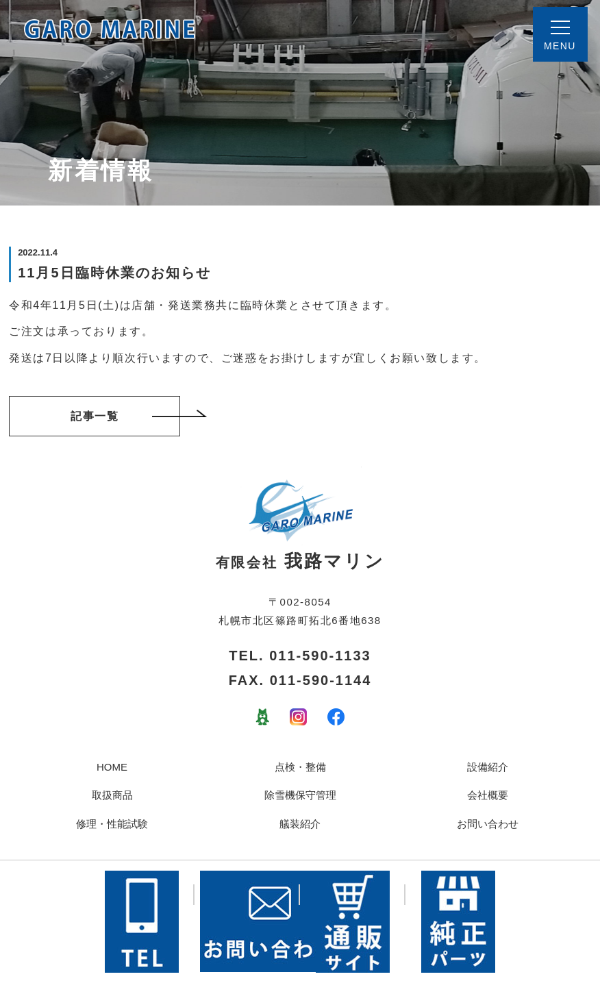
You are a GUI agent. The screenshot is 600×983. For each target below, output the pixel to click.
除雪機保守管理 (300, 795)
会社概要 (487, 795)
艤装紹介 (300, 824)
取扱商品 (112, 795)
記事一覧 (125, 416)
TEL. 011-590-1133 (300, 655)
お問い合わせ (487, 824)
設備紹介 (487, 767)
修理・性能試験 (112, 824)
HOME (112, 767)
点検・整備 (300, 767)
